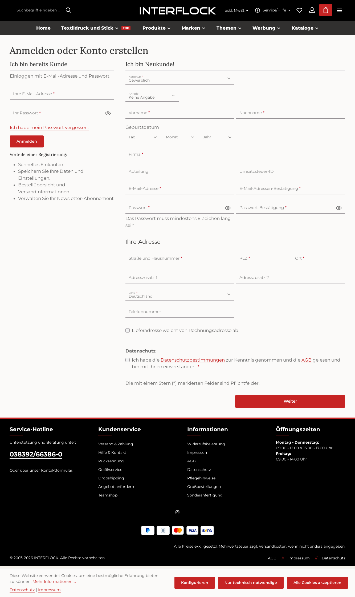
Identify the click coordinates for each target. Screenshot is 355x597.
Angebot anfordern (116, 489)
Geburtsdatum (142, 129)
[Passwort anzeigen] (108, 115)
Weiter (290, 403)
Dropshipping (111, 480)
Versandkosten (272, 548)
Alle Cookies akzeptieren (318, 582)
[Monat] (180, 139)
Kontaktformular (56, 472)
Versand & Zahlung (115, 446)
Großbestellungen (204, 489)
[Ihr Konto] (310, 11)
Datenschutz (199, 472)
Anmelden (27, 143)
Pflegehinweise (201, 480)
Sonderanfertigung (205, 497)
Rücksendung (111, 463)
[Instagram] (177, 515)
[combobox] (38, 11)
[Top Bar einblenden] (339, 11)
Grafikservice (110, 472)
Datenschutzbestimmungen (193, 361)
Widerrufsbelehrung (206, 446)
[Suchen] (68, 11)
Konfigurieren (197, 582)
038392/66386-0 (36, 456)
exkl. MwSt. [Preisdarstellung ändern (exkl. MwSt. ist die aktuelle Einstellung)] (232, 11)
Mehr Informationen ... (48, 581)
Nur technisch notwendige (252, 582)
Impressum (198, 454)
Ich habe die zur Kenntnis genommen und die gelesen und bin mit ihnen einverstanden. (236, 365)
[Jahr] (217, 139)
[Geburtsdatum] (143, 139)
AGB (306, 361)
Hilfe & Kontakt (112, 454)
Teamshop (107, 497)
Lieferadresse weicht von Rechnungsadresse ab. (185, 332)
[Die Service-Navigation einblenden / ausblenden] (269, 11)
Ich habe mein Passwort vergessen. (49, 129)
